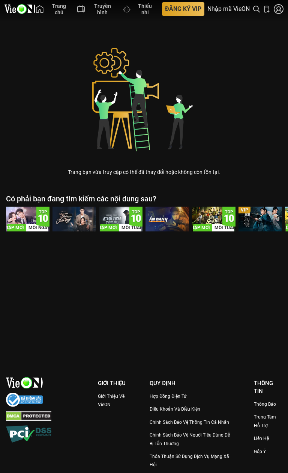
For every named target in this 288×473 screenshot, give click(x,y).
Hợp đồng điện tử (173, 396)
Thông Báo (268, 403)
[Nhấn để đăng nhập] (279, 9)
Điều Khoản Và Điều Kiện (181, 408)
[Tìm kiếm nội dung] (256, 9)
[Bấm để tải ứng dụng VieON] (267, 9)
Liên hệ (264, 438)
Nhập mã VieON (228, 9)
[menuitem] (52, 9)
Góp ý (262, 451)
